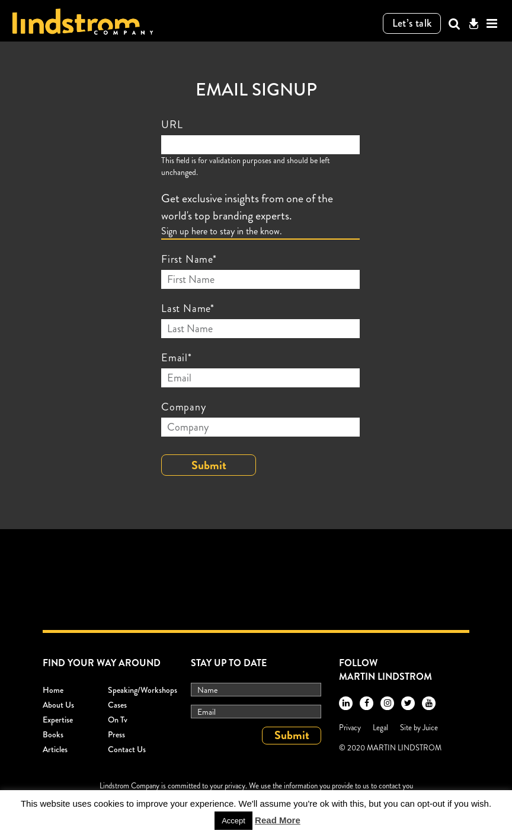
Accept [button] (233, 820)
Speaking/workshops (142, 690)
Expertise (58, 719)
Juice (430, 727)
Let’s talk (412, 23)
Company (183, 407)
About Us (58, 705)
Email (176, 357)
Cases (117, 705)
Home (53, 690)
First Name (189, 259)
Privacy (350, 727)
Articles (55, 749)
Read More (277, 820)
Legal (380, 727)
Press (116, 734)
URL (172, 124)
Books (53, 734)
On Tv (117, 719)
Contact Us (127, 749)
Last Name (188, 308)
